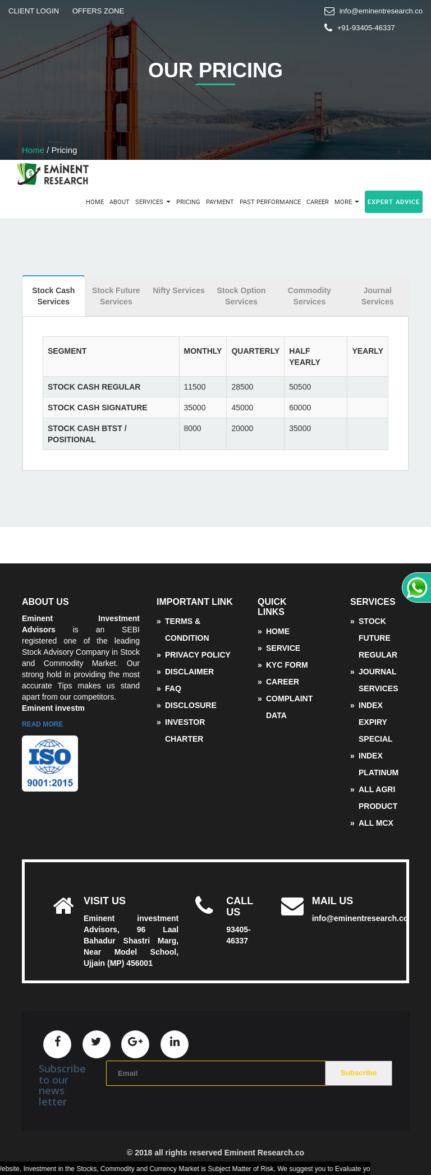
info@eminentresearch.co (381, 11)
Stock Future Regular (378, 638)
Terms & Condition (187, 629)
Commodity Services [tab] (309, 296)
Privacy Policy (198, 654)
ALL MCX (376, 822)
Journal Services (378, 680)
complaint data (289, 707)
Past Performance (270, 201)
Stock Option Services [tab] (241, 296)
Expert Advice (394, 201)
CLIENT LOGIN (33, 11)
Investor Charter (185, 730)
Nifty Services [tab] (179, 290)
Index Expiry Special (376, 722)
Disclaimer (189, 671)
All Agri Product (378, 798)
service (283, 648)
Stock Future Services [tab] (116, 296)
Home (33, 150)
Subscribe (359, 1072)
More (346, 201)
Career (317, 201)
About (119, 201)
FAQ (173, 688)
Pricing (188, 201)
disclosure (191, 705)
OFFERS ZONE (98, 11)
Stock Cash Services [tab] (53, 296)
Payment (220, 201)
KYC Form (287, 664)
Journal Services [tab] (377, 296)
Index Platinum (378, 764)
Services (153, 201)
